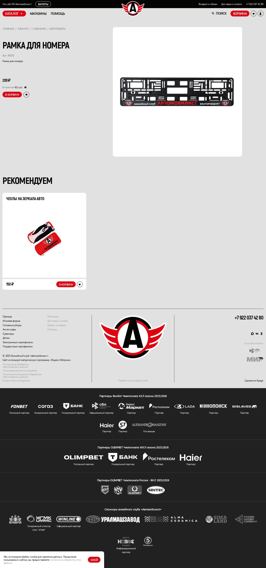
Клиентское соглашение (16, 380)
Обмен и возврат (56, 325)
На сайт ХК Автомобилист (17, 4)
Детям (6, 337)
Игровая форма (11, 320)
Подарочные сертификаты (18, 346)
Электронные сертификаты (18, 342)
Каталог (23, 28)
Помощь (52, 329)
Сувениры (39, 28)
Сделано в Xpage (254, 380)
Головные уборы (12, 325)
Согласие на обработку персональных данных (15, 365)
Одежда (7, 316)
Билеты (43, 4)
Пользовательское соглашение (20, 370)
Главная (8, 28)
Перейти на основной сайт (133, 380)
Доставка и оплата (231, 4)
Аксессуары (9, 329)
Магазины (53, 316)
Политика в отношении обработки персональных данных (22, 375)
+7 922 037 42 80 (254, 4)
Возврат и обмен (208, 4)
